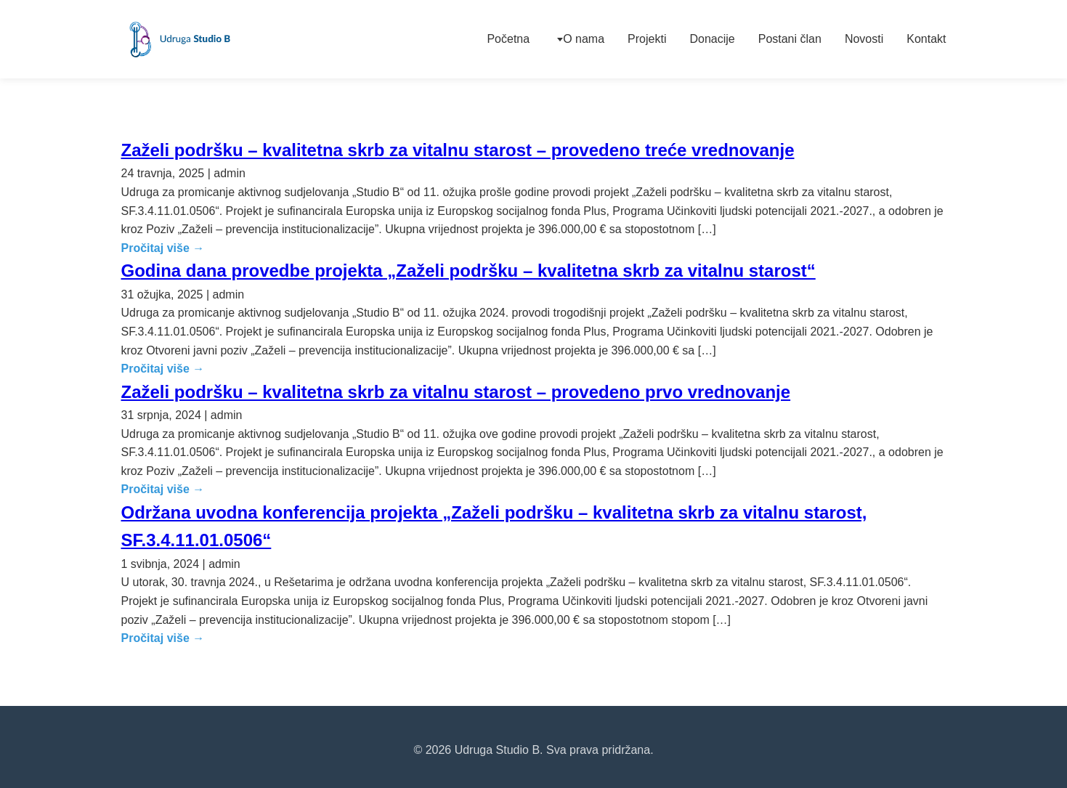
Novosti (864, 39)
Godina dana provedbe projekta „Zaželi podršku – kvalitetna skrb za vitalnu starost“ (468, 270)
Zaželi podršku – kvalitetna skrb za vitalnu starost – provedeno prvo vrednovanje (456, 392)
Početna (508, 39)
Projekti (647, 39)
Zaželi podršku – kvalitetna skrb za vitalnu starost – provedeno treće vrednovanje (458, 150)
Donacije (711, 39)
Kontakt (926, 39)
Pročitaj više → (163, 248)
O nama (583, 39)
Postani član (789, 39)
